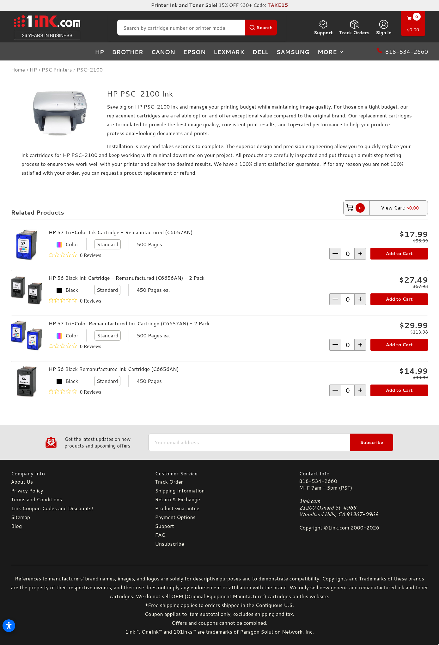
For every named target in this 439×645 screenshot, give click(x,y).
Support (323, 27)
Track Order (169, 481)
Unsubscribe (169, 543)
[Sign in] (384, 27)
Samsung (292, 52)
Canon (163, 52)
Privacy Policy (27, 490)
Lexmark (229, 52)
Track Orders (354, 27)
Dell (260, 52)
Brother (127, 52)
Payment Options (175, 517)
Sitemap (20, 517)
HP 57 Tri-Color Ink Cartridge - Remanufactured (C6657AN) (121, 232)
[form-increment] (348, 254)
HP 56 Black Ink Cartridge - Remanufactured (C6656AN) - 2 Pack (126, 277)
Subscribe (371, 442)
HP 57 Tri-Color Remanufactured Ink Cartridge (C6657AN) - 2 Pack (129, 323)
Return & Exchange (177, 499)
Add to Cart (399, 253)
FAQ (160, 534)
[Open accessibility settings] (9, 625)
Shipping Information (180, 490)
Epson (194, 52)
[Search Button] (261, 27)
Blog (16, 525)
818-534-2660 (318, 481)
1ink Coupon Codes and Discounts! (52, 508)
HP (99, 52)
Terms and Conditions (36, 499)
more (331, 52)
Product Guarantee (177, 508)
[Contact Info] (363, 473)
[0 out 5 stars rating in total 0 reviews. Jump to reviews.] (75, 255)
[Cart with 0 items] (413, 24)
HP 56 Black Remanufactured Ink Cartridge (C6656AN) (114, 369)
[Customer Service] (219, 473)
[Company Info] (75, 473)
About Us (22, 481)
